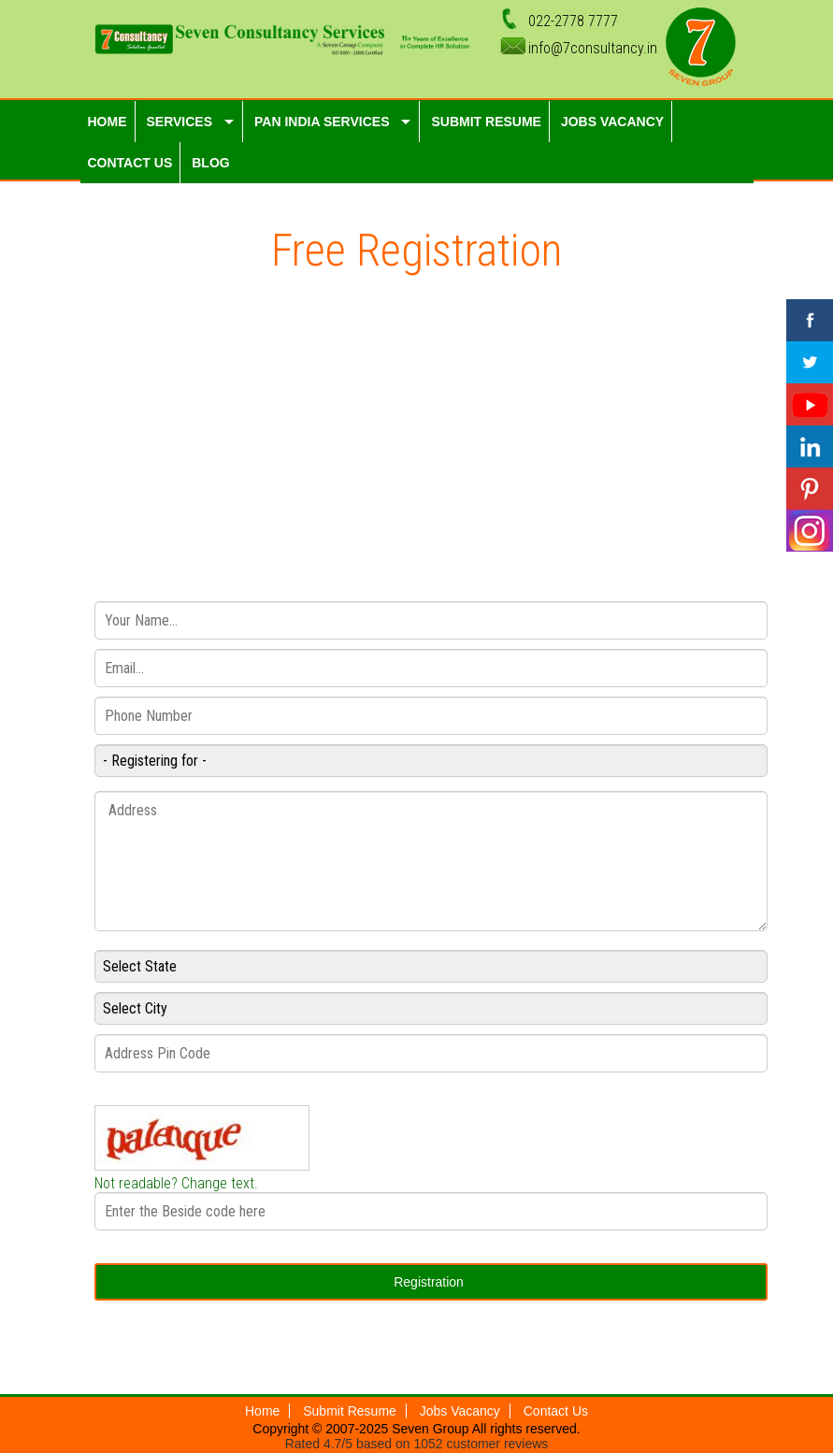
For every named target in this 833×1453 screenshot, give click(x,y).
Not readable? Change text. (176, 1183)
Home (262, 1410)
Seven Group (432, 1428)
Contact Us (556, 1410)
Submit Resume (349, 1410)
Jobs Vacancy (460, 1410)
